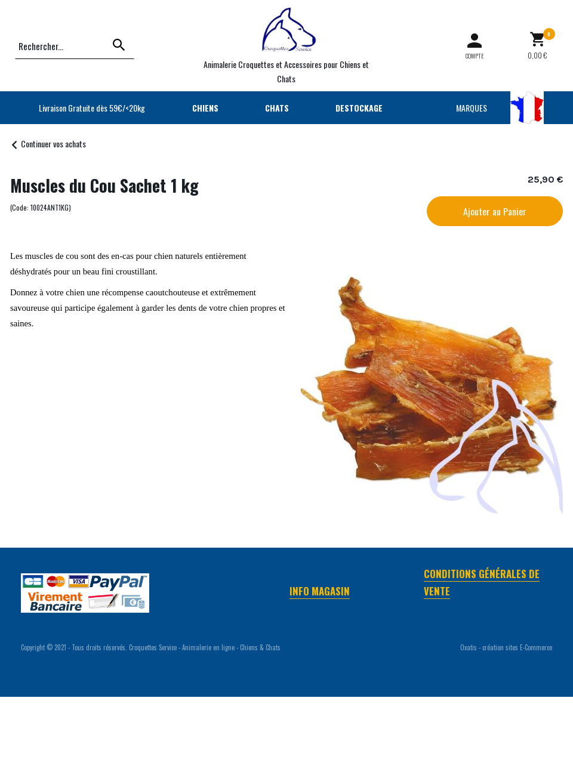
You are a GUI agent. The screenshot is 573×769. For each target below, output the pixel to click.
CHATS (277, 107)
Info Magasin (319, 590)
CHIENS (205, 107)
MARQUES (471, 107)
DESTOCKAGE (359, 107)
